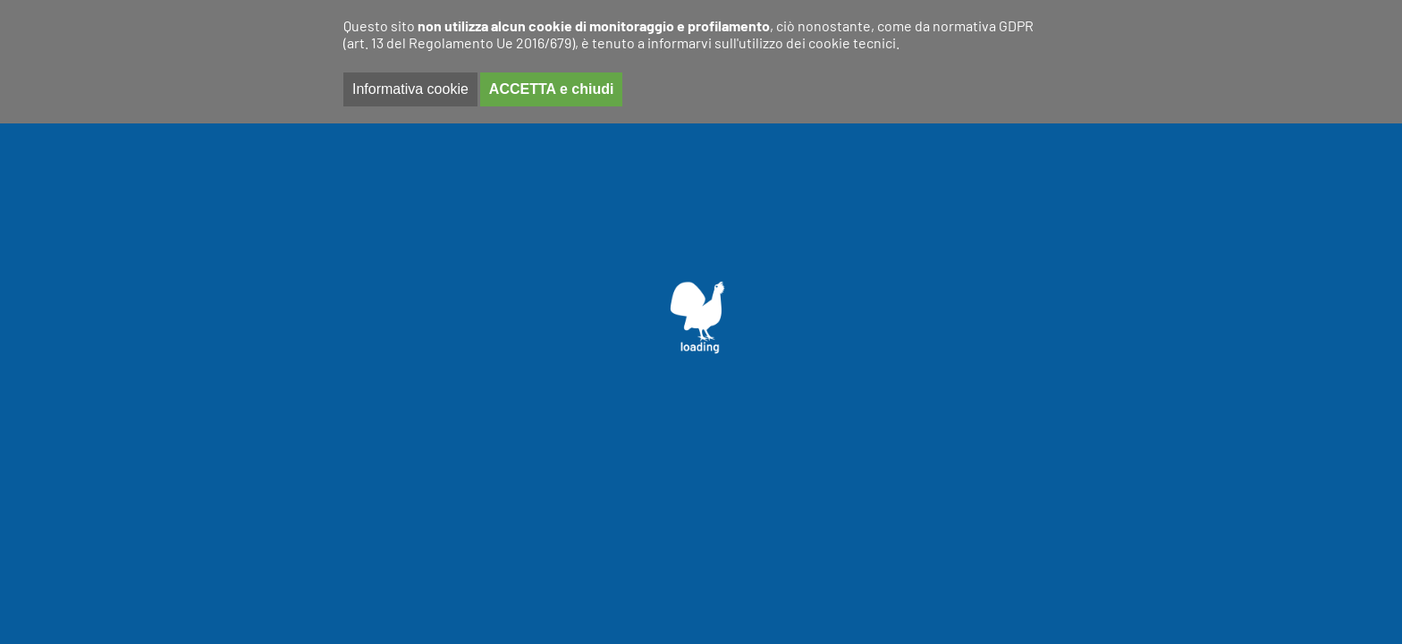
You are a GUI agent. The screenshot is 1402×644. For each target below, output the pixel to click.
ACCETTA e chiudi (551, 89)
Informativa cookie (410, 89)
